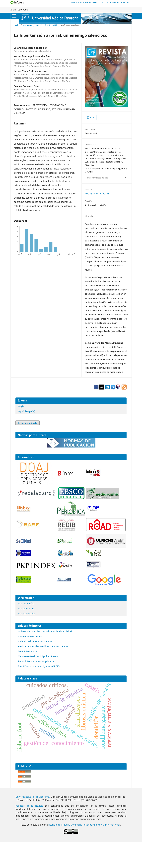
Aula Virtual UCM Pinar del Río (35, 641)
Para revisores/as (26, 613)
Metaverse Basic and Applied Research (39, 656)
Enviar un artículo (27, 422)
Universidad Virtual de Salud (83, 2)
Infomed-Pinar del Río (30, 636)
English (21, 406)
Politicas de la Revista (29, 805)
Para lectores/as (26, 603)
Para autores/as (26, 608)
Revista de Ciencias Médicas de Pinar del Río (43, 646)
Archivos (27, 25)
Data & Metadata (27, 651)
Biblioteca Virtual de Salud (115, 2)
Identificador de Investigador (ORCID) (39, 666)
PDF (92, 117)
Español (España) (26, 411)
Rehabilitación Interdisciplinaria (36, 661)
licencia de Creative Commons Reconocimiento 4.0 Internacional (84, 824)
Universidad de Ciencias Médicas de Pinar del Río (45, 631)
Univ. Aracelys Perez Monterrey (32, 796)
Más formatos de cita (97, 177)
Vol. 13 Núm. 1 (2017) (46, 25)
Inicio (16, 25)
